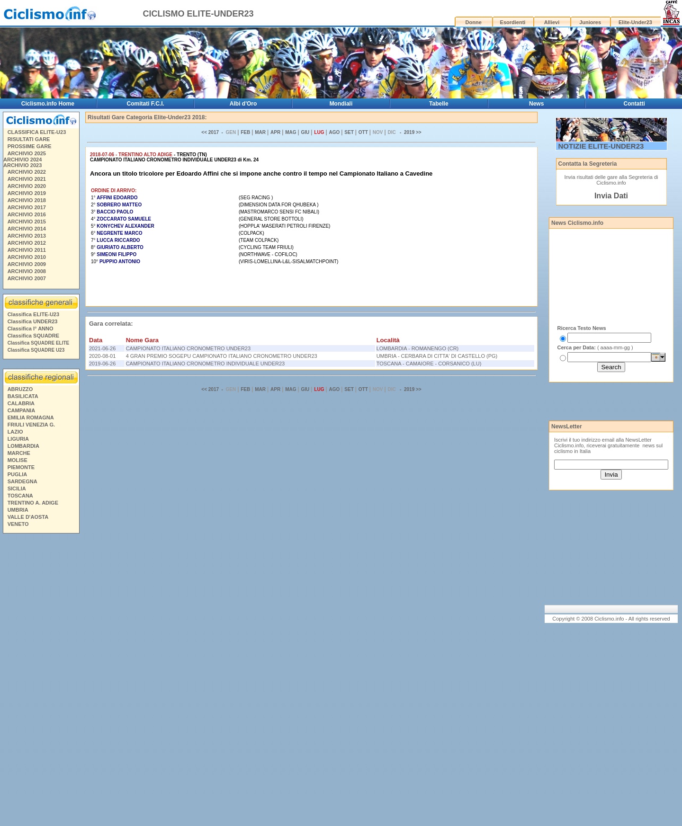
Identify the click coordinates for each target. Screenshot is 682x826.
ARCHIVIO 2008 (27, 271)
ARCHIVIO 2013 (27, 236)
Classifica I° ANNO (31, 328)
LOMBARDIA (23, 446)
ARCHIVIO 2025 (27, 153)
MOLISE (17, 460)
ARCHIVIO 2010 (27, 257)
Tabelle (438, 103)
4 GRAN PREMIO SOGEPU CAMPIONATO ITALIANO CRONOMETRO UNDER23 (221, 356)
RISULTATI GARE (29, 139)
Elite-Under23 (635, 22)
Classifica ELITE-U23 (33, 314)
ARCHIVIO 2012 (27, 243)
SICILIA (17, 488)
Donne (474, 22)
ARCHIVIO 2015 (27, 221)
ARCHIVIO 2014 (27, 228)
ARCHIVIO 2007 (27, 278)
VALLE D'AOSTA (28, 517)
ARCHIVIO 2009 (27, 264)
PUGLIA (17, 474)
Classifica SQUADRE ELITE (39, 343)
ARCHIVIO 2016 (27, 214)
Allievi (551, 22)
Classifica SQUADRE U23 (36, 350)
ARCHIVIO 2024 (22, 159)
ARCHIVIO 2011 (27, 250)
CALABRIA (21, 403)
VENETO (18, 524)
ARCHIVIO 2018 (27, 200)
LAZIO (15, 432)
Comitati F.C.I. (145, 103)
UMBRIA (18, 510)
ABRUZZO (20, 389)
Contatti (634, 103)
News (536, 103)
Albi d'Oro (243, 103)
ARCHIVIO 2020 (27, 186)
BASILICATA (23, 396)
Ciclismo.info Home (47, 103)
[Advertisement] (41, 681)
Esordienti (513, 22)
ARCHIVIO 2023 (22, 165)
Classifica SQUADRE (33, 335)
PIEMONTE (21, 467)
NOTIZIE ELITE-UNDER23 (601, 146)
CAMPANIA (21, 410)
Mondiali (341, 103)
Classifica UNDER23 (33, 321)
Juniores (590, 22)
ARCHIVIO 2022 (27, 172)
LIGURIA (18, 439)
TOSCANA (20, 495)
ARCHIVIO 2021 (27, 179)
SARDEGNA (22, 481)
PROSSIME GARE (30, 146)
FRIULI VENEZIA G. (31, 424)
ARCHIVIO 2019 (27, 193)
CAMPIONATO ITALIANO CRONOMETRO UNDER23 (188, 348)
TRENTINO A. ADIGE (33, 503)
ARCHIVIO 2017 (27, 207)
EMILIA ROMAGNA (31, 417)
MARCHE (19, 453)
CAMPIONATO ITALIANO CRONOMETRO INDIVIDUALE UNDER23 (205, 363)
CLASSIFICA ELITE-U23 (37, 132)
